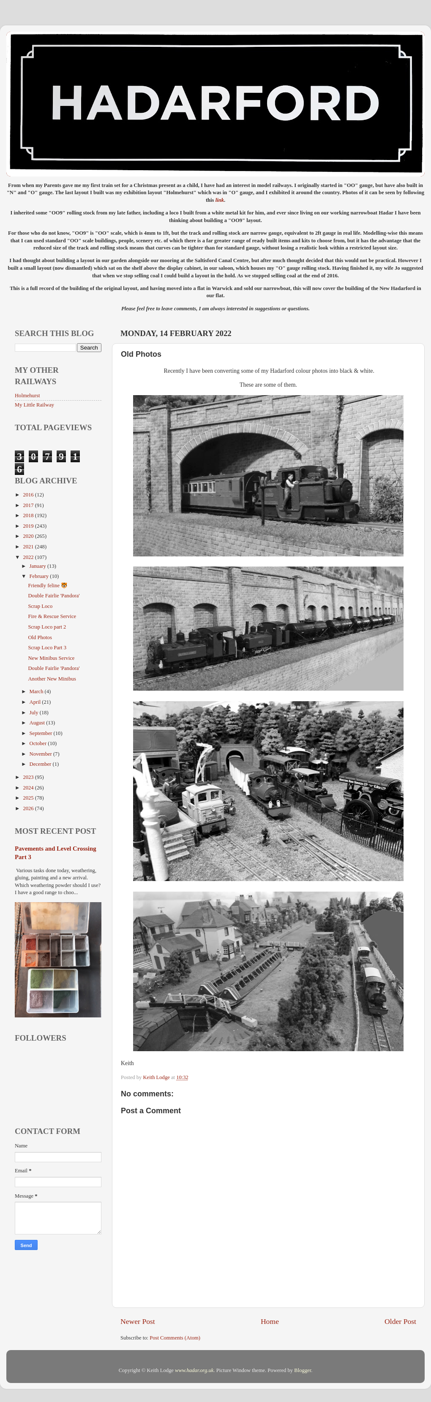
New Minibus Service (51, 658)
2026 (29, 808)
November (41, 754)
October (39, 743)
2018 (29, 515)
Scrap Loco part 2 (47, 627)
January (38, 566)
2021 (29, 547)
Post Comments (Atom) (175, 1338)
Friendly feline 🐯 (48, 585)
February (40, 576)
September (42, 733)
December (41, 764)
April (36, 702)
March (37, 691)
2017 (29, 505)
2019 (29, 526)
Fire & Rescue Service (52, 616)
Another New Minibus (52, 679)
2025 (29, 798)
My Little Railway (34, 405)
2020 (29, 536)
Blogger (302, 1370)
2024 (29, 788)
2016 (29, 495)
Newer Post (137, 1321)
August (38, 723)
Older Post (400, 1321)
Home (270, 1321)
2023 (29, 777)
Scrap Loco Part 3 (47, 648)
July (35, 713)
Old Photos (40, 637)
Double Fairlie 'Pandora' (53, 596)
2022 (29, 557)
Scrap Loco (40, 606)
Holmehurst (27, 396)
